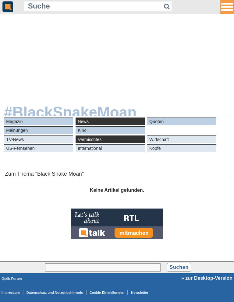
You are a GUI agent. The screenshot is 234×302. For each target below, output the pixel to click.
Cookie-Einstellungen (107, 292)
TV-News (15, 139)
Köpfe (155, 148)
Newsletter (139, 292)
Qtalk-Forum (12, 278)
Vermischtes (89, 139)
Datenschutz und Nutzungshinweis (55, 292)
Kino (82, 130)
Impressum (11, 292)
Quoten (156, 121)
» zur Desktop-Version (206, 278)
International (90, 148)
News (83, 121)
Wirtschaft (159, 139)
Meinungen (17, 130)
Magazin (14, 121)
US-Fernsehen (20, 148)
